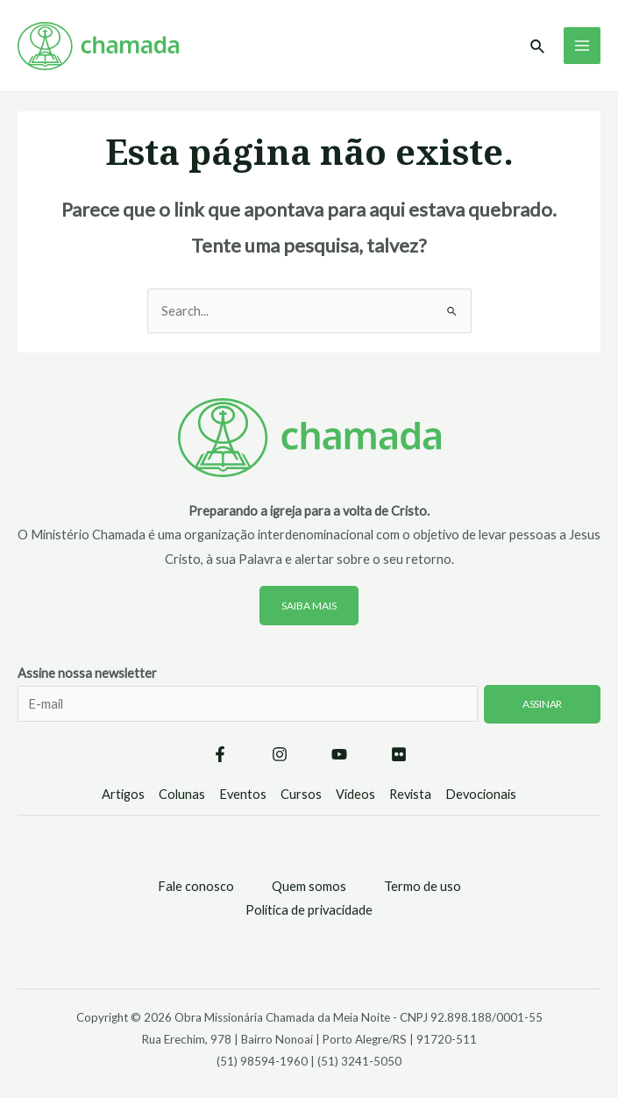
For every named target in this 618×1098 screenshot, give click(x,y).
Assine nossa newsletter (309, 705)
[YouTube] (339, 754)
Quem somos (309, 886)
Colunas (182, 794)
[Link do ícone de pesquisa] (538, 47)
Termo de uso (422, 886)
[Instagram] (280, 754)
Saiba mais (309, 605)
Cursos (301, 794)
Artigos (123, 794)
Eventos (242, 794)
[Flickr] (399, 754)
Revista (410, 794)
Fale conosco (196, 886)
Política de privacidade (309, 909)
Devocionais (480, 794)
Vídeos (355, 794)
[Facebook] (220, 754)
